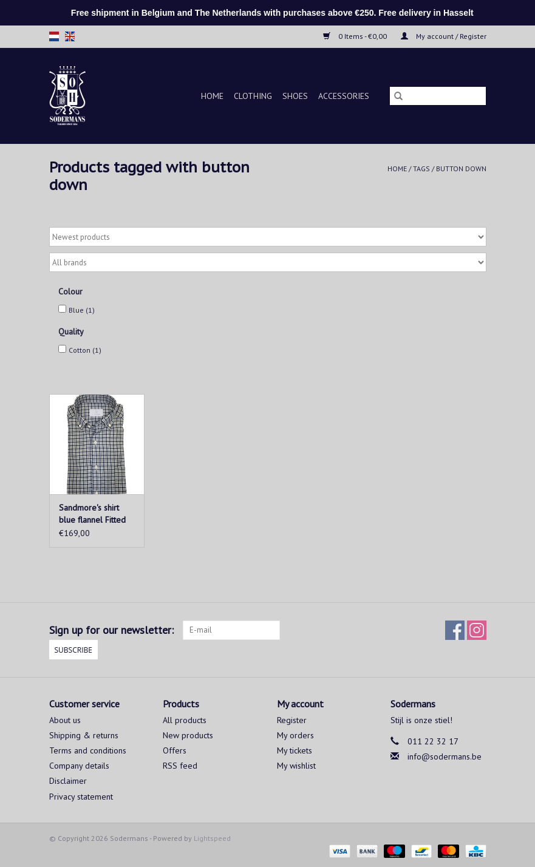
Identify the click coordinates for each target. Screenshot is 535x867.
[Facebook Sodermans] (455, 630)
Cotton (85, 350)
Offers (174, 750)
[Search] (437, 96)
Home (212, 95)
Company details (79, 765)
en (70, 36)
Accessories (343, 95)
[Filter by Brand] (267, 262)
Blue (82, 309)
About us (65, 720)
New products (188, 735)
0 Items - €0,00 (356, 36)
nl (54, 36)
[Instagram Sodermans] (476, 630)
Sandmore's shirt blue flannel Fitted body (92, 514)
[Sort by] (267, 236)
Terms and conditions (87, 750)
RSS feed (180, 765)
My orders (295, 735)
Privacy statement (81, 796)
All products (184, 720)
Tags (421, 168)
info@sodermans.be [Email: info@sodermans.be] (444, 756)
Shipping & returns (83, 735)
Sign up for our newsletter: (111, 630)
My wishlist (296, 765)
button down (461, 168)
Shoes (295, 95)
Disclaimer (68, 780)
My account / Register (443, 36)
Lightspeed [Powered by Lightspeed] (212, 838)
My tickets (294, 750)
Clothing (253, 95)
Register (292, 720)
